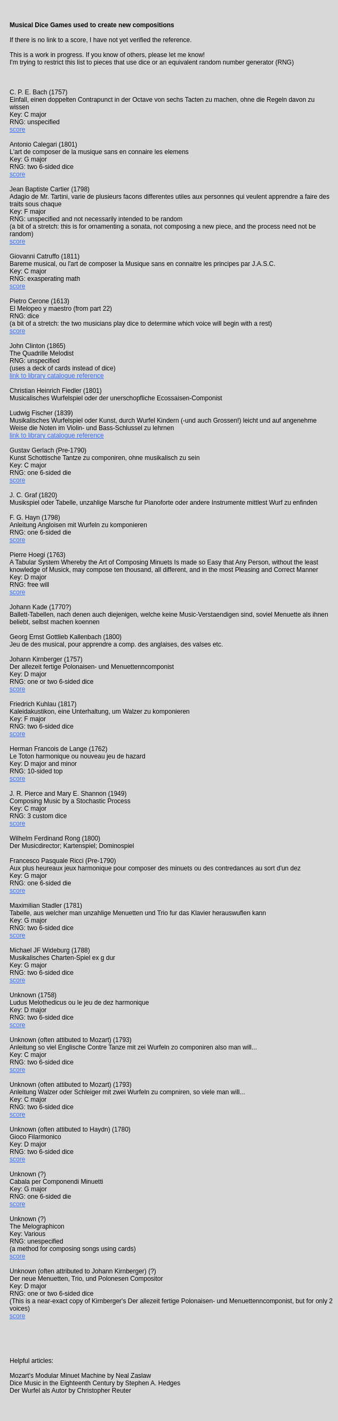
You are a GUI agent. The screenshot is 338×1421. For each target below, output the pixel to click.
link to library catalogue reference (57, 376)
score (17, 129)
